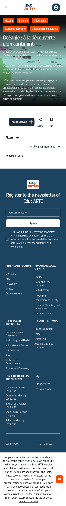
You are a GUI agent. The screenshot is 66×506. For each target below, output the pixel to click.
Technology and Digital (18, 340)
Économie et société (15, 29)
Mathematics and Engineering (15, 333)
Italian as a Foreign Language (15, 421)
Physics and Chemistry (17, 368)
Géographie (40, 20)
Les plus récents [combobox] (49, 147)
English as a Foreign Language (16, 405)
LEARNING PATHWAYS (46, 321)
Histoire (9, 20)
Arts (8, 278)
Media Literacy (41, 290)
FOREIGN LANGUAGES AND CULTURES (17, 378)
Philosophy (12, 283)
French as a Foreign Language (16, 388)
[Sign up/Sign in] (56, 7)
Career (37, 334)
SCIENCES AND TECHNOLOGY (13, 323)
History (38, 277)
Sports (9, 355)
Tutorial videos (42, 384)
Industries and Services (18, 345)
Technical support (43, 389)
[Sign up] (33, 223)
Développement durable (45, 29)
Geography (40, 295)
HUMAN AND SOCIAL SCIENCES (45, 267)
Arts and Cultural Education (43, 345)
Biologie (23, 20)
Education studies (43, 313)
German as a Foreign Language (16, 397)
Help (36, 376)
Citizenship (40, 339)
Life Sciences (12, 350)
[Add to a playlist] (21, 122)
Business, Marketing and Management (47, 306)
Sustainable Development (13, 361)
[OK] (59, 479)
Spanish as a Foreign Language (16, 413)
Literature (11, 273)
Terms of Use (45, 443)
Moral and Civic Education (42, 283)
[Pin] (51, 122)
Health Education (43, 329)
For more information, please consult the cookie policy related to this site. (29, 497)
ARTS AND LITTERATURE (18, 265)
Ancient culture (14, 293)
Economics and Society (46, 300)
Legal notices (13, 443)
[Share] (40, 122)
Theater (10, 288)
